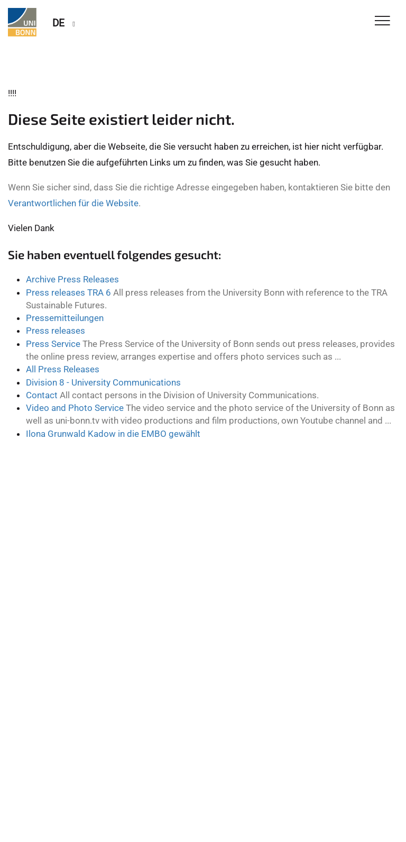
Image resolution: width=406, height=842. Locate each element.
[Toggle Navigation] (382, 21)
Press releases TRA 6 (68, 292)
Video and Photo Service (75, 407)
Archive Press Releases (72, 279)
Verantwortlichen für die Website (73, 203)
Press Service (53, 343)
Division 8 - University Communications (103, 382)
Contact (42, 395)
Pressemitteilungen (65, 318)
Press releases (55, 330)
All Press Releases (62, 369)
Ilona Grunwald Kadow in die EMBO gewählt (113, 433)
